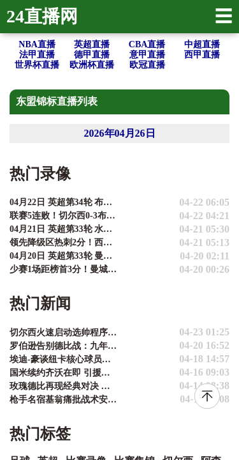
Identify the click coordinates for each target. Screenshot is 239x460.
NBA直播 (36, 44)
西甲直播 (202, 54)
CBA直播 (147, 44)
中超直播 (202, 44)
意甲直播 (147, 54)
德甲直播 (92, 54)
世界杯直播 (37, 65)
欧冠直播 (147, 65)
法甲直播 (37, 54)
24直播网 (42, 16)
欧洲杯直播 (91, 65)
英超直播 (92, 44)
